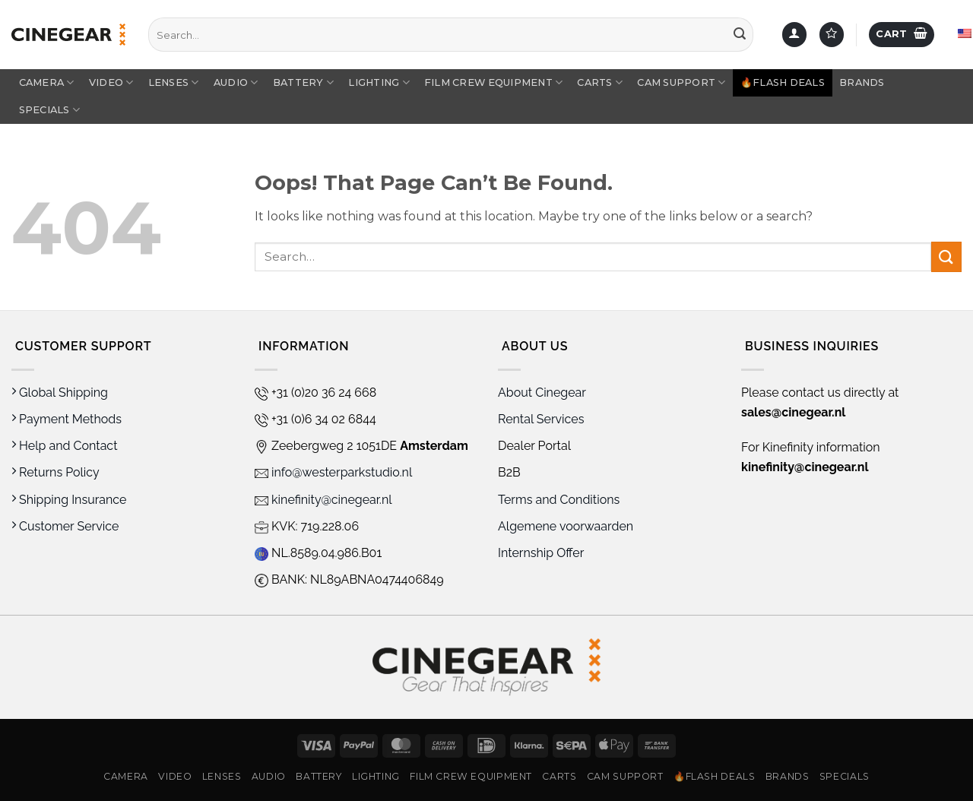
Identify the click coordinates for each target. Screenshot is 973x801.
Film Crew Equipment (493, 82)
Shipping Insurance (68, 499)
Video (111, 82)
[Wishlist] (831, 34)
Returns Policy (55, 472)
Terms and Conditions (559, 499)
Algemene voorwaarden (567, 526)
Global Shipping (59, 392)
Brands (862, 82)
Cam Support (681, 82)
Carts (600, 82)
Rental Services (541, 419)
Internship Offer (541, 553)
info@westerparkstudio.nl (333, 472)
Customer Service (65, 526)
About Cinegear (542, 392)
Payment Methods (66, 419)
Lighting (379, 82)
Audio (236, 82)
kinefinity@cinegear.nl (323, 499)
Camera (46, 82)
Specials (50, 110)
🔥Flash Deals (782, 82)
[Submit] (740, 35)
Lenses (173, 82)
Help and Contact (64, 445)
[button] (794, 34)
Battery (303, 82)
